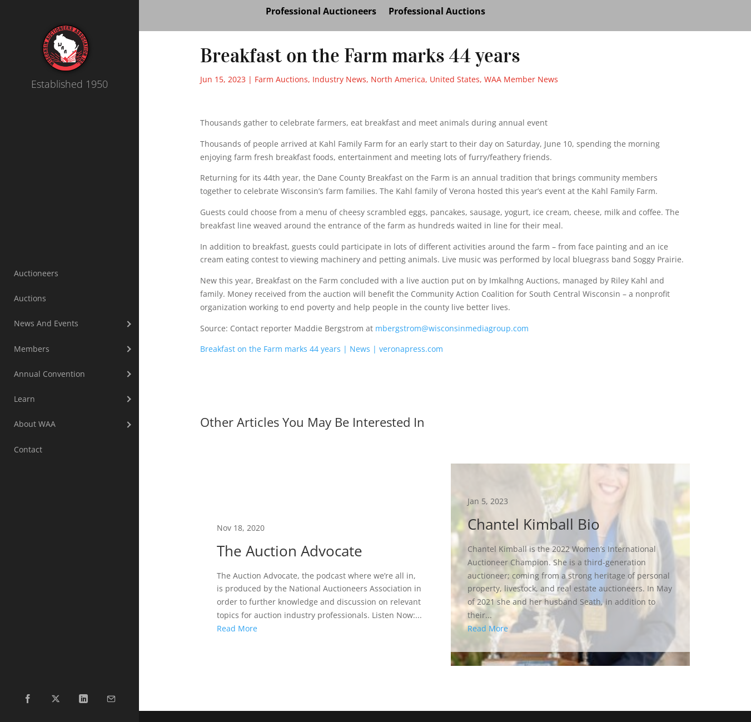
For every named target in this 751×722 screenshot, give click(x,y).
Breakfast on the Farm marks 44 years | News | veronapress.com (321, 348)
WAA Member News (521, 79)
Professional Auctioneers (321, 12)
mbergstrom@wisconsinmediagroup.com (452, 328)
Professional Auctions (437, 12)
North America (398, 79)
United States (455, 79)
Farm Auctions (281, 79)
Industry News (339, 79)
